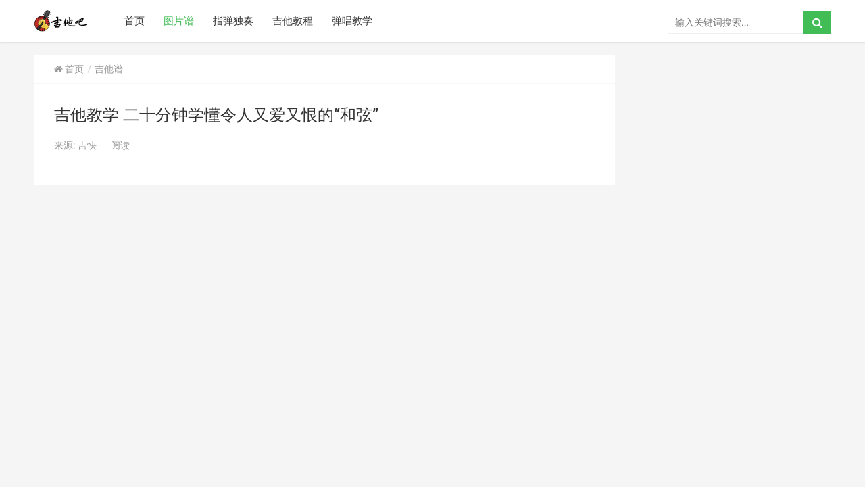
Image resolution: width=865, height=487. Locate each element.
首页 (134, 21)
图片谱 (179, 21)
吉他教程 (292, 21)
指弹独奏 (233, 21)
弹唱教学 (352, 21)
